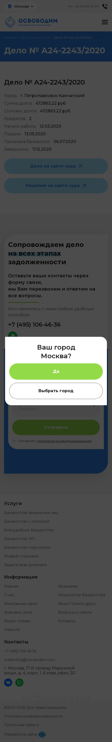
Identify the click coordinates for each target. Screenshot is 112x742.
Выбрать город (56, 390)
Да (56, 371)
